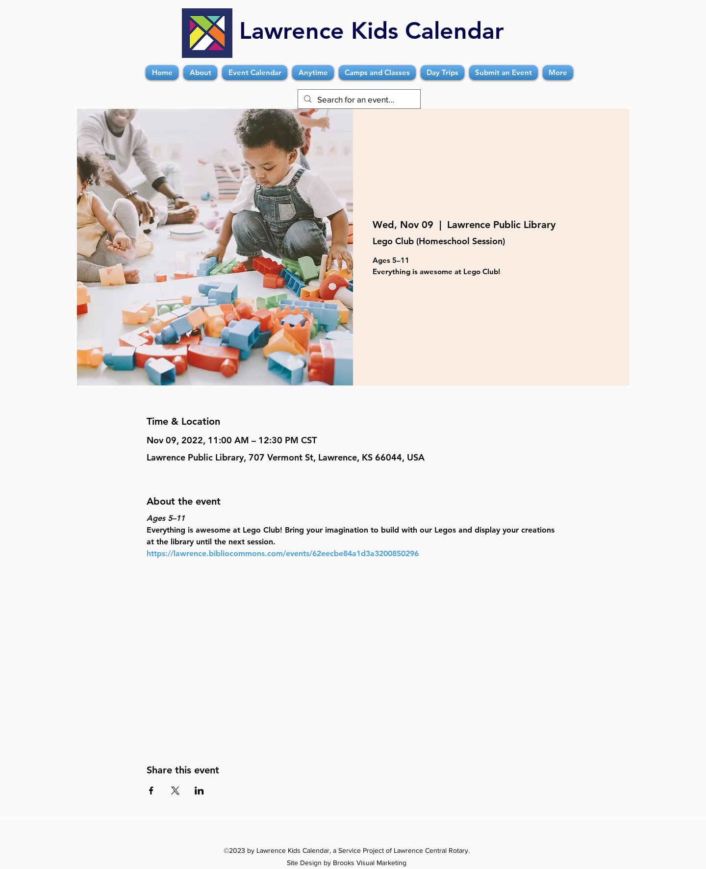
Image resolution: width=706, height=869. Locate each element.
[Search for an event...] (358, 99)
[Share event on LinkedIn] (199, 790)
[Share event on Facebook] (151, 790)
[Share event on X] (175, 790)
